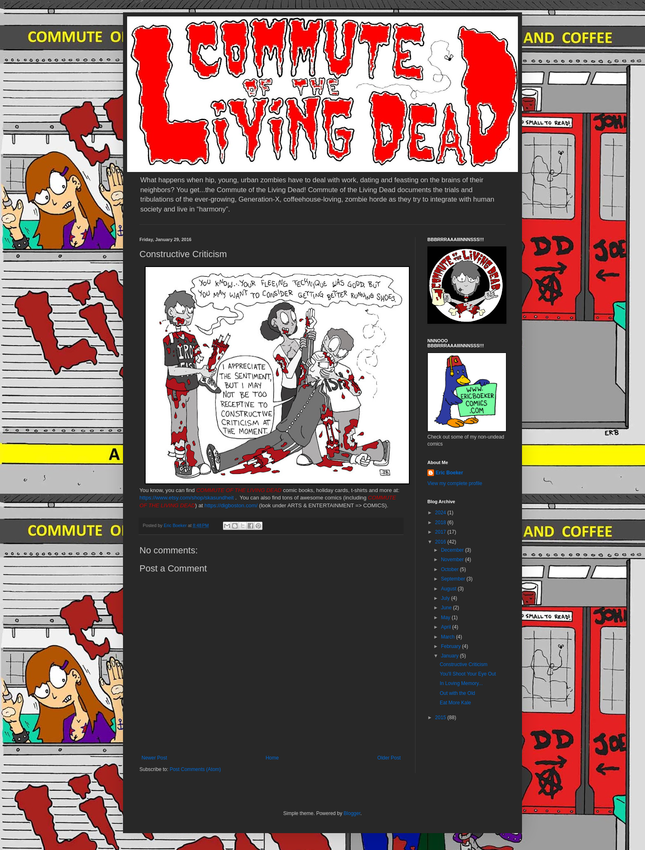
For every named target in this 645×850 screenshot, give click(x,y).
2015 (441, 717)
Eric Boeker (449, 473)
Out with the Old (457, 693)
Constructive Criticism (463, 664)
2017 (441, 532)
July (446, 598)
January (450, 656)
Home (272, 758)
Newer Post (154, 758)
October (450, 569)
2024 (441, 513)
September (453, 579)
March (448, 637)
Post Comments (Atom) (195, 769)
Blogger (351, 813)
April (446, 627)
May (446, 617)
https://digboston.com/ (231, 505)
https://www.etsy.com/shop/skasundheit (186, 498)
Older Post (389, 758)
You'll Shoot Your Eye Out (468, 674)
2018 (441, 522)
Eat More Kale (455, 703)
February (451, 646)
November (453, 559)
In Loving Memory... (461, 683)
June (447, 608)
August (449, 589)
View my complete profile (454, 483)
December (453, 550)
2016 (441, 542)
